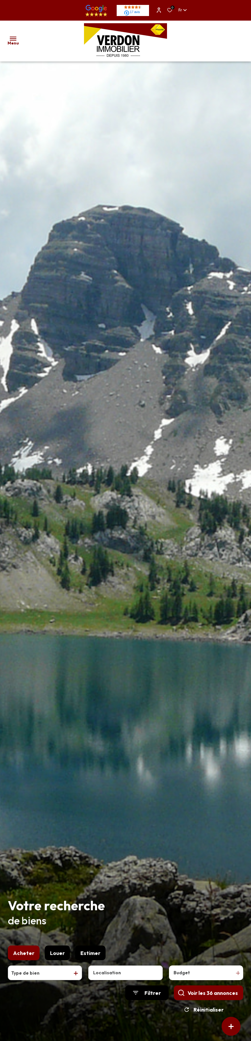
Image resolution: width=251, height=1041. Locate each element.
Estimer (90, 955)
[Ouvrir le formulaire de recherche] (147, 995)
